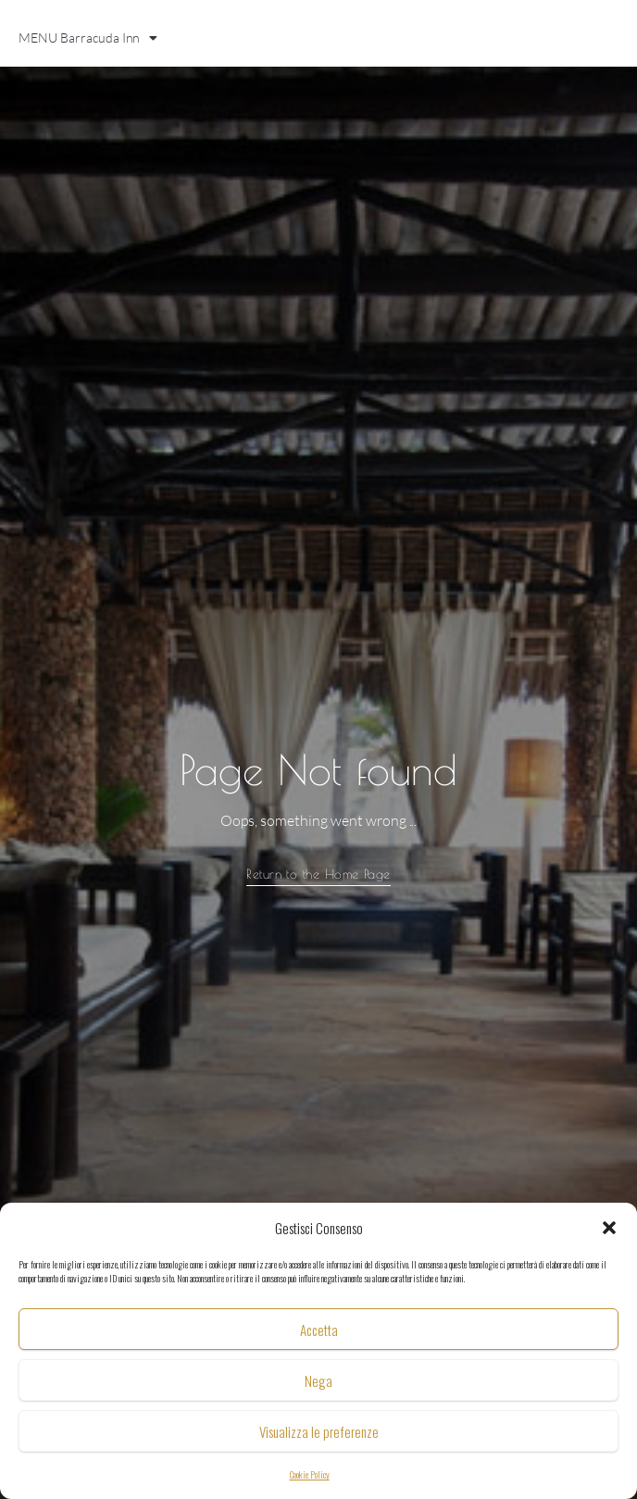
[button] (609, 1227)
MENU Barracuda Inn (88, 38)
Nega (318, 1380)
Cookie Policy (310, 1474)
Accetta (319, 1329)
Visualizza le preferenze (319, 1431)
